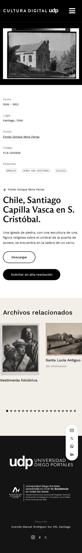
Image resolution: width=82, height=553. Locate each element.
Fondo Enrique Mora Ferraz (21, 136)
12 (51, 411)
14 (59, 411)
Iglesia (61, 170)
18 (75, 411)
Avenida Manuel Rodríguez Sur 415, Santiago (41, 526)
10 (43, 411)
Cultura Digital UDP (31, 13)
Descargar (19, 257)
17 (71, 411)
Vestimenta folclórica (18, 380)
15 (63, 411)
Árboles (11, 170)
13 (55, 411)
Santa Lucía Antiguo (63, 360)
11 (47, 411)
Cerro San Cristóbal (36, 170)
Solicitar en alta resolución (31, 274)
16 (67, 411)
